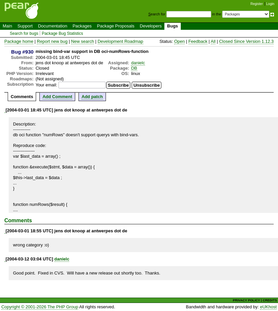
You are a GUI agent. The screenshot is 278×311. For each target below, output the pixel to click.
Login (270, 4)
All (213, 41)
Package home (18, 41)
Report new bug (52, 41)
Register (257, 4)
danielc (138, 62)
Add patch (92, 96)
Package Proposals (115, 25)
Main (7, 25)
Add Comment (57, 96)
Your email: (46, 84)
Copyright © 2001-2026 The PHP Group (39, 306)
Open (179, 41)
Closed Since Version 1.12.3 (246, 41)
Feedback (197, 41)
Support (25, 25)
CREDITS (270, 300)
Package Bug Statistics (62, 33)
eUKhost (268, 306)
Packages (82, 25)
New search (82, 41)
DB (134, 68)
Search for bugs (24, 33)
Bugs (172, 25)
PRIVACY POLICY (246, 300)
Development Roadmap (120, 41)
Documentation (52, 25)
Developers (151, 25)
